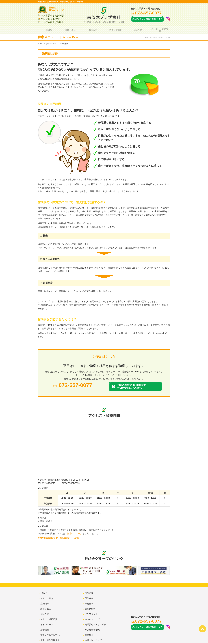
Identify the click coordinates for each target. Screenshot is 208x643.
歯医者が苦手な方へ (49, 621)
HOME (49, 29)
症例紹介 (93, 29)
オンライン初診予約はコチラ (147, 19)
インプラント (90, 606)
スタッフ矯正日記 (48, 610)
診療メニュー (70, 29)
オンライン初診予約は (147, 617)
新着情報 (44, 617)
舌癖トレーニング (92, 624)
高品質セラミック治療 (94, 614)
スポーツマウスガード (94, 631)
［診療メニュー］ (73, 533)
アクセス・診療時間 (159, 29)
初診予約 (137, 29)
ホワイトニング (91, 610)
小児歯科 (88, 599)
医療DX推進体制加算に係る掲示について (58, 538)
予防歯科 (88, 596)
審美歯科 (88, 628)
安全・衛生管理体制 (49, 624)
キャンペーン (46, 614)
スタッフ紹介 (115, 29)
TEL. (146, 14)
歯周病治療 (89, 603)
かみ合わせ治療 (91, 617)
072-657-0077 (48, 483)
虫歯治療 (88, 592)
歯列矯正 (88, 621)
